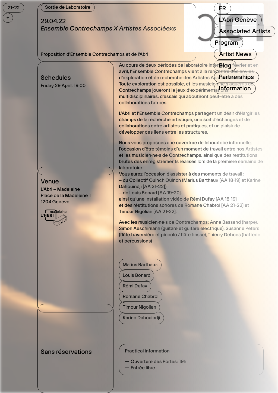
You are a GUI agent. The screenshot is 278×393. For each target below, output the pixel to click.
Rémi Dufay (135, 286)
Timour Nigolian (139, 307)
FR (222, 8)
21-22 (14, 7)
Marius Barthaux (140, 265)
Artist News (235, 54)
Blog (225, 65)
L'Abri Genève (238, 19)
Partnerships (236, 77)
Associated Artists (244, 31)
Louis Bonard (136, 275)
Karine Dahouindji (141, 318)
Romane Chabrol (141, 296)
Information (235, 88)
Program (226, 42)
